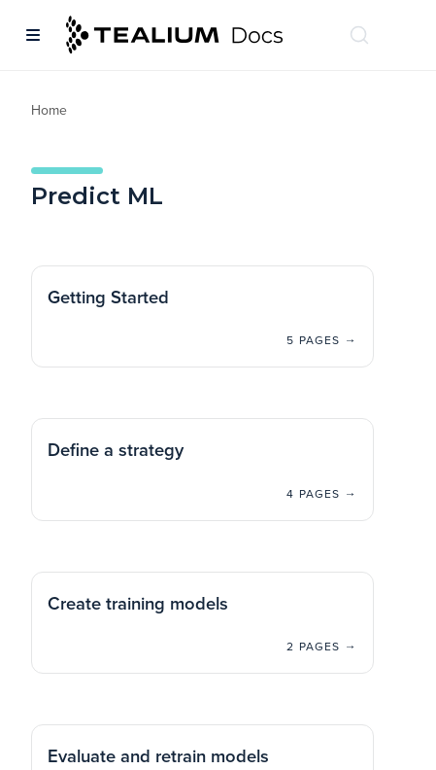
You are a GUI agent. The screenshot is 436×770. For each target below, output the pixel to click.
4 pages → (321, 494)
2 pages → (321, 646)
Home (49, 110)
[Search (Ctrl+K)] (359, 35)
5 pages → (321, 340)
